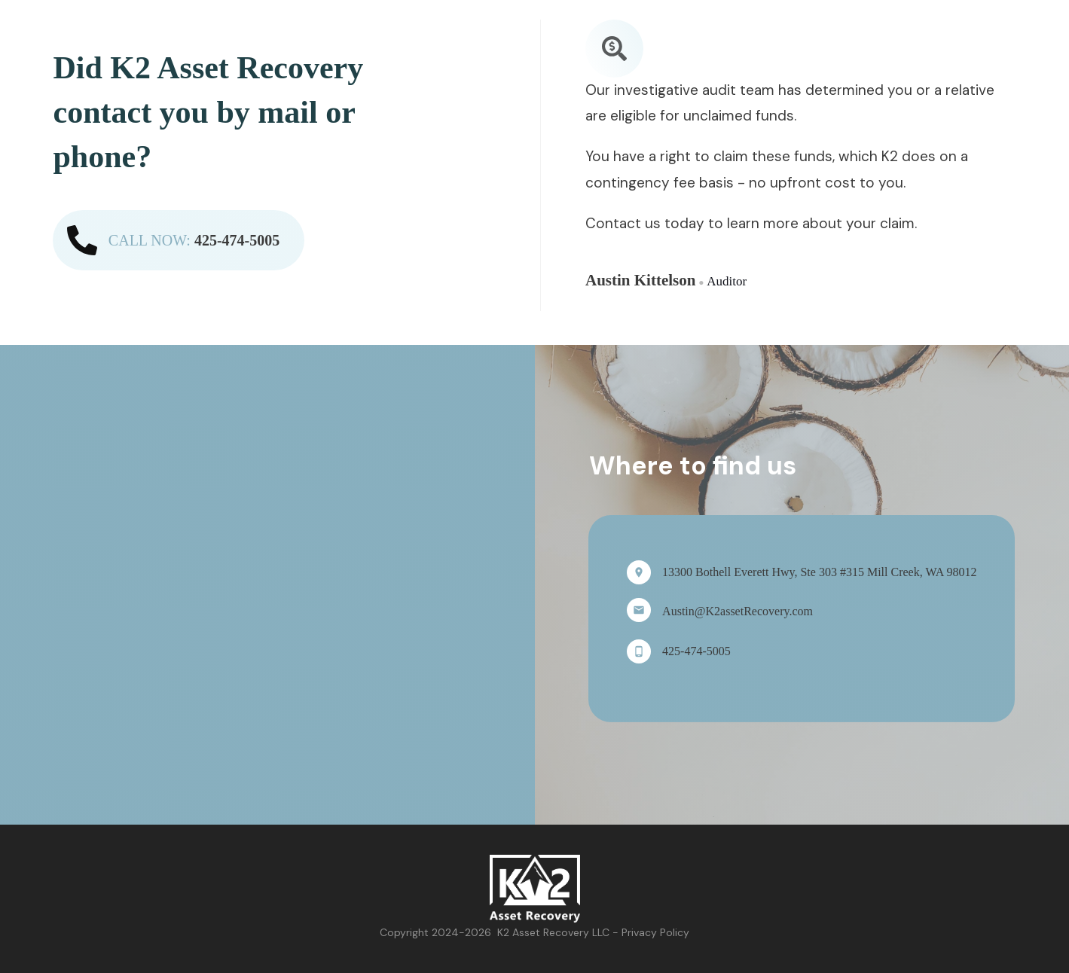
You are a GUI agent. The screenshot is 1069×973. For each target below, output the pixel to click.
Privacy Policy (655, 932)
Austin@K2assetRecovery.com (737, 611)
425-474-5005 (236, 240)
